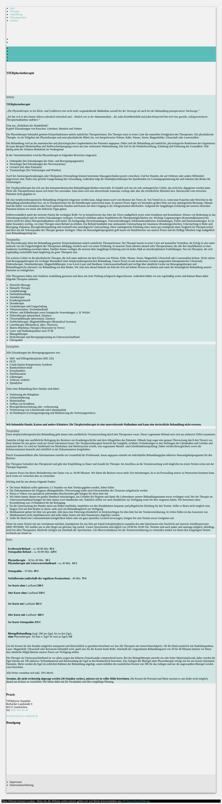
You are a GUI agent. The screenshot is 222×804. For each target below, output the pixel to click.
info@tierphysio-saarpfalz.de (22, 715)
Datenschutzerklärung (22, 785)
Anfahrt (14, 20)
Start (12, 8)
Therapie (14, 11)
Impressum (16, 782)
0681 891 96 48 (19, 710)
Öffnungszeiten (18, 17)
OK (124, 801)
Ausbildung (16, 14)
